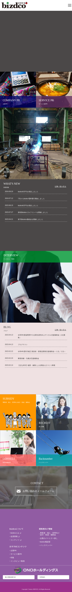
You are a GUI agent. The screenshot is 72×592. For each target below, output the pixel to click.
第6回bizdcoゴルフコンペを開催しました (33, 212)
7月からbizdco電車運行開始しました (31, 199)
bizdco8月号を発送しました (28, 205)
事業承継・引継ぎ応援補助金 (28, 358)
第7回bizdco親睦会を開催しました (30, 219)
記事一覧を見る (60, 186)
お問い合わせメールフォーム (38, 491)
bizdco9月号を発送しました (28, 192)
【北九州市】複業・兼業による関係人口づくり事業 (36, 365)
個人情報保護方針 (10, 577)
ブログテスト (23, 345)
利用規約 (42, 577)
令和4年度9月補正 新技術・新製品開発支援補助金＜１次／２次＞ (42, 351)
